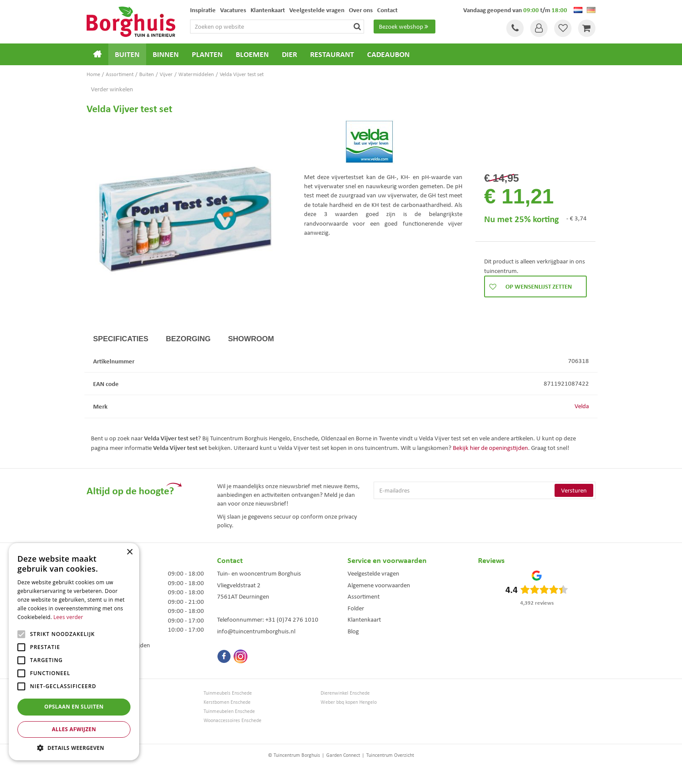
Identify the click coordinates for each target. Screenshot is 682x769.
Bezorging (188, 339)
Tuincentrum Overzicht (390, 755)
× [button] (129, 552)
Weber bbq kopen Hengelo (349, 702)
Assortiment (364, 596)
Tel (515, 28)
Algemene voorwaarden (379, 585)
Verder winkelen (112, 89)
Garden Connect (343, 755)
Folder (356, 608)
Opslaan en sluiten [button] (74, 706)
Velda (582, 406)
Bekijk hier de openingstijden (490, 447)
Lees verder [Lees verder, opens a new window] (68, 617)
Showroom (251, 339)
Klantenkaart (364, 619)
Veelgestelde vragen (373, 573)
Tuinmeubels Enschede (228, 693)
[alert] (74, 651)
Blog (353, 631)
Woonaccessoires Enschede (232, 720)
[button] (73, 747)
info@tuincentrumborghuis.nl (256, 631)
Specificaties (120, 339)
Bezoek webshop (404, 26)
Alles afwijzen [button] (74, 729)
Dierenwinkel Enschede (345, 693)
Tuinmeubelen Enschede (229, 711)
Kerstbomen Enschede (227, 702)
